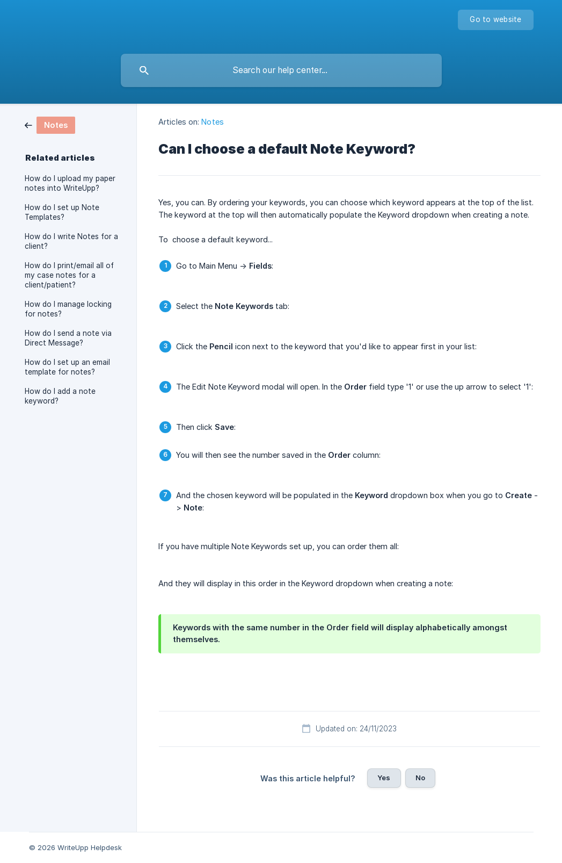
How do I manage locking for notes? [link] (68, 309)
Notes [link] (212, 121)
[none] (495, 20)
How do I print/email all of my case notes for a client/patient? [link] (69, 275)
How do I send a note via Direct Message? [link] (68, 338)
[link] (50, 124)
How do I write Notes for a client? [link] (71, 241)
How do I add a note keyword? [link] (60, 396)
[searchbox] (281, 70)
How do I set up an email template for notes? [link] (67, 367)
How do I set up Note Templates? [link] (62, 212)
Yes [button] (383, 777)
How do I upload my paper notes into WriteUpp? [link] (70, 183)
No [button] (420, 777)
